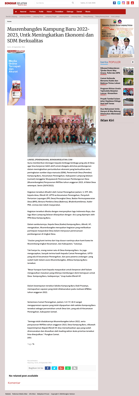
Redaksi (8, 394)
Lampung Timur (38, 16)
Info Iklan (32, 394)
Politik (41, 12)
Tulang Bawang (88, 16)
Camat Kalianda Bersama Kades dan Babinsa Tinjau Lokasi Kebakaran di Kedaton (110, 82)
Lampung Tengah (51, 16)
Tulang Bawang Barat (102, 16)
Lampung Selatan (25, 16)
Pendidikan (59, 12)
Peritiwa (33, 12)
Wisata (87, 12)
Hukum (49, 12)
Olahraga (70, 12)
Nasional (23, 12)
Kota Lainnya (115, 16)
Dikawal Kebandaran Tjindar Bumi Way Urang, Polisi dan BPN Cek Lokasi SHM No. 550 (110, 73)
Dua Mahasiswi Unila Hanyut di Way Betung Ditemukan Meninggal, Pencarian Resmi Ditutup (110, 114)
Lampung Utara (76, 16)
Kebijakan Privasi (43, 394)
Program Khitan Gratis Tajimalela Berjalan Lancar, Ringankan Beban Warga (110, 92)
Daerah (79, 12)
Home (9, 21)
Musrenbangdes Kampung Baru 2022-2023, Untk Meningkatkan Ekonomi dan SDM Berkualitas (50, 35)
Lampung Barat (64, 16)
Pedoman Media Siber (20, 394)
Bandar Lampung (11, 16)
